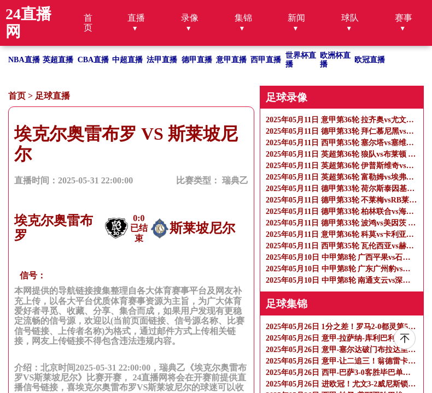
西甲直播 (265, 60)
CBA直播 (93, 60)
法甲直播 (162, 60)
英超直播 (58, 60)
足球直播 (52, 95)
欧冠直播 (369, 60)
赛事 (403, 17)
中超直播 (127, 60)
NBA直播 (24, 60)
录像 (190, 17)
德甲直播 (197, 60)
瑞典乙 (235, 180)
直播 (136, 17)
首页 (88, 22)
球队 (350, 17)
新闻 (296, 17)
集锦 (243, 17)
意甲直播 (231, 60)
